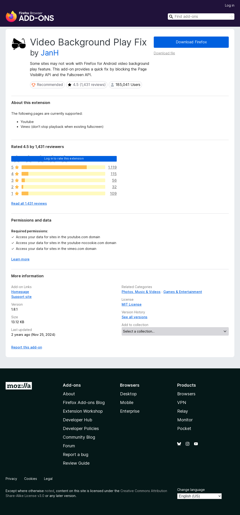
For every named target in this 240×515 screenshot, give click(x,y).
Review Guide (76, 463)
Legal (48, 479)
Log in (229, 5)
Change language (191, 490)
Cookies (30, 479)
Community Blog (79, 437)
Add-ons (72, 385)
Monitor (185, 419)
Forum (69, 445)
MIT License (132, 304)
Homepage (20, 292)
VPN (181, 402)
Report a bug (75, 454)
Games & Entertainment (182, 292)
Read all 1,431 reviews (29, 203)
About (69, 393)
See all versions (134, 317)
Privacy (11, 479)
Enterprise (129, 411)
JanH (50, 52)
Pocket (184, 428)
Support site (21, 297)
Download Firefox (191, 42)
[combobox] (201, 16)
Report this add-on (26, 347)
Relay (182, 411)
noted (49, 491)
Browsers (186, 393)
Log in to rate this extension (64, 158)
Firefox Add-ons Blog (84, 402)
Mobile (126, 402)
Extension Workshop (83, 411)
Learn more (20, 259)
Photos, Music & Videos (141, 292)
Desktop (128, 393)
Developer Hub (77, 419)
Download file (164, 53)
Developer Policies (81, 428)
